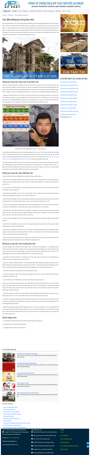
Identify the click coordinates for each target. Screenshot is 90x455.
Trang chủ (4, 15)
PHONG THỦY (58, 11)
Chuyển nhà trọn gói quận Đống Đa (68, 101)
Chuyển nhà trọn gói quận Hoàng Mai (68, 98)
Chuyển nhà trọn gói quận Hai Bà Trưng (69, 111)
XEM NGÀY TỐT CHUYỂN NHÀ (35, 11)
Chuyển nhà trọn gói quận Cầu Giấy (68, 95)
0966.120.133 (10, 437)
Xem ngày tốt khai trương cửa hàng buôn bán (26, 363)
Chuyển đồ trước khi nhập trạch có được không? (27, 353)
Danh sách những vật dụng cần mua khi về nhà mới (28, 393)
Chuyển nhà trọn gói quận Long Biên (68, 104)
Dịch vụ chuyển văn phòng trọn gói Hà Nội (69, 446)
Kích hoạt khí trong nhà (9, 416)
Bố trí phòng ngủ (7, 420)
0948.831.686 (16, 437)
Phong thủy (10, 15)
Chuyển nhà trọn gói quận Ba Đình (68, 108)
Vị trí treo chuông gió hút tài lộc (10, 407)
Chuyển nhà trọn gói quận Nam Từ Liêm (69, 88)
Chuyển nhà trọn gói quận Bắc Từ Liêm (69, 91)
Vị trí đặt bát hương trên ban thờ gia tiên (12, 425)
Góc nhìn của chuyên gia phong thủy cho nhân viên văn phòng (17, 423)
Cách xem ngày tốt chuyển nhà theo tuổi (25, 373)
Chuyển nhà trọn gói (64, 442)
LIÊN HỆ (69, 11)
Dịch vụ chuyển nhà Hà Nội (66, 439)
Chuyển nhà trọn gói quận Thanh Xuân (69, 85)
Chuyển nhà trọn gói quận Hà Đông (68, 82)
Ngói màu (70, 117)
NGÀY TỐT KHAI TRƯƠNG (48, 11)
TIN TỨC (64, 11)
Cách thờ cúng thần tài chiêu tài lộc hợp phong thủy (15, 427)
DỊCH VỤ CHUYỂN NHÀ (23, 11)
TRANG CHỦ (6, 11)
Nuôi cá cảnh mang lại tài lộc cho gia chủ (12, 414)
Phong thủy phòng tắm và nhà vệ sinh (12, 418)
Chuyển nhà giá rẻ (64, 449)
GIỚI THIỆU (14, 11)
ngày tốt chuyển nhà (26, 159)
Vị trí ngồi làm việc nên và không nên (12, 412)
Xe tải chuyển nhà (64, 435)
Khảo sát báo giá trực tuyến (23, 383)
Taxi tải (62, 432)
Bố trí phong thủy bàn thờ (9, 409)
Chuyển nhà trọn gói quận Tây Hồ (68, 114)
